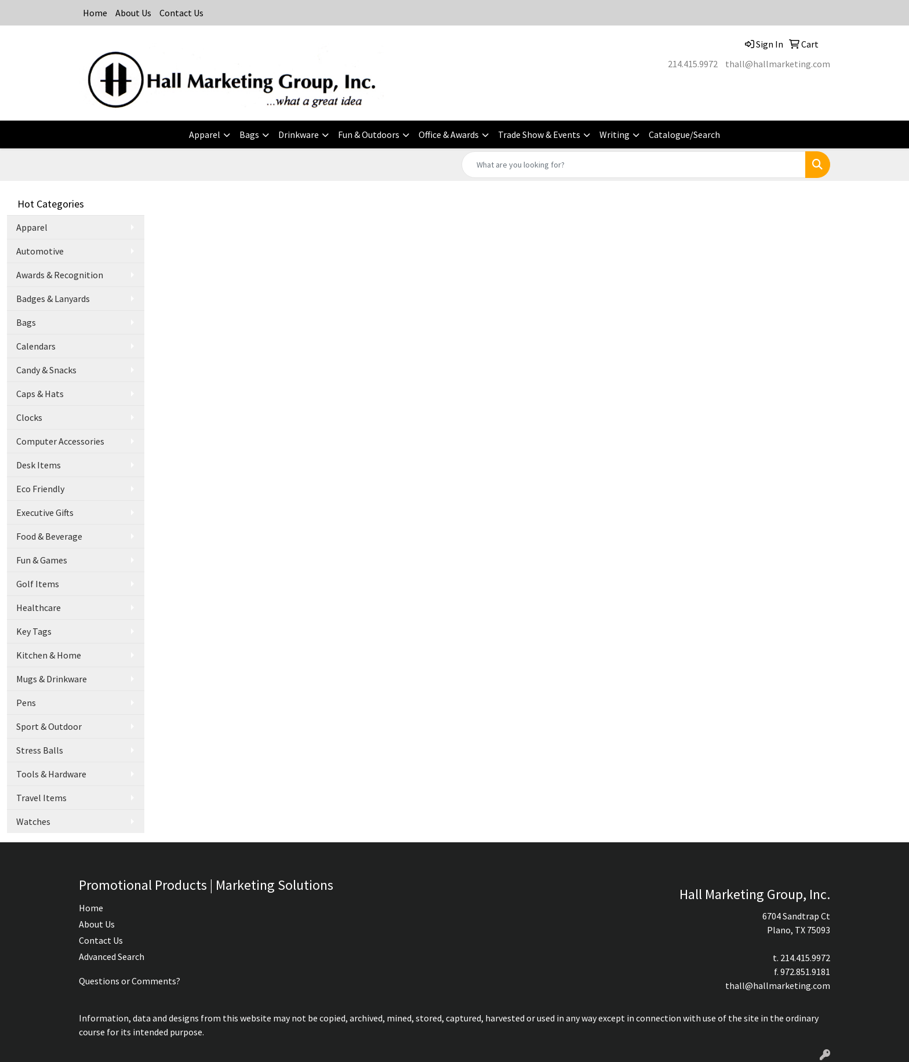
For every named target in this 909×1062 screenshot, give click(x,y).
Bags (249, 134)
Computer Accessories (60, 441)
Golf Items (37, 584)
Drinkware (298, 134)
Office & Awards (449, 134)
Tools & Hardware (51, 774)
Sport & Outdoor (49, 726)
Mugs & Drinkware (51, 679)
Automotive (40, 251)
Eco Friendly (40, 488)
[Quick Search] (633, 164)
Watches (33, 821)
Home (95, 13)
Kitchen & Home (48, 655)
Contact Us (181, 13)
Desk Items (38, 465)
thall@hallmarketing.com (777, 64)
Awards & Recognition (59, 275)
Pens (26, 702)
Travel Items (41, 797)
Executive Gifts (45, 512)
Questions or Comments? (129, 981)
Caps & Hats (40, 393)
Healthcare (38, 607)
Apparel (204, 134)
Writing (614, 134)
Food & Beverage (49, 536)
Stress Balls (39, 750)
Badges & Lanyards (53, 298)
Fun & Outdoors (368, 134)
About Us (133, 13)
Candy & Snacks (46, 370)
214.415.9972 (693, 64)
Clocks (29, 417)
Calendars (36, 346)
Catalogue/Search (684, 134)
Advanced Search (111, 956)
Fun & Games (41, 560)
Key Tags (34, 631)
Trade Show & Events (539, 134)
